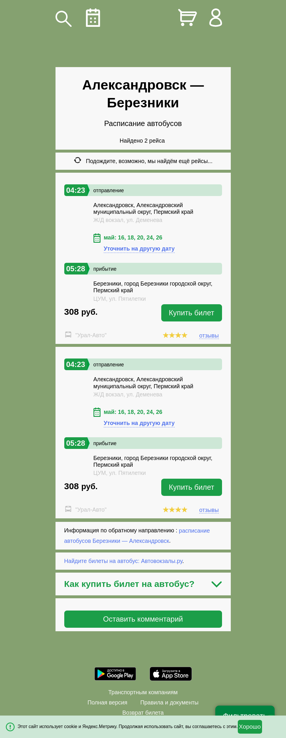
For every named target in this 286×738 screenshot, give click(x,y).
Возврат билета (143, 712)
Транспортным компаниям (143, 692)
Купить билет (191, 313)
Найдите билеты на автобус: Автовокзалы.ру (123, 561)
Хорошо (250, 726)
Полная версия (107, 702)
